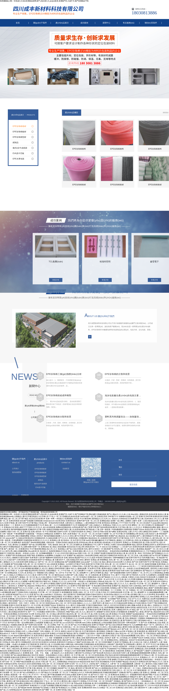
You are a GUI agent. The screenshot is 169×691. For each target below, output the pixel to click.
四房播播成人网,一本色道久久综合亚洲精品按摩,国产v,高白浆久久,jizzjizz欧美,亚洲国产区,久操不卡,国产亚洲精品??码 (44, 1)
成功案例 (84, 23)
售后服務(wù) (128, 23)
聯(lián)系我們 (151, 23)
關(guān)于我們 (40, 23)
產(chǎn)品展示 (62, 23)
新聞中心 (106, 23)
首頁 (18, 23)
